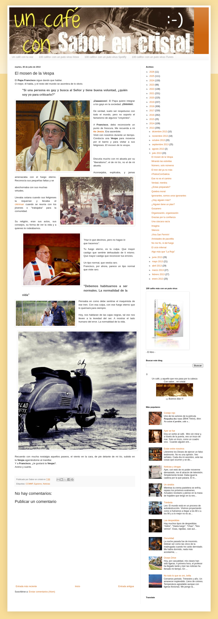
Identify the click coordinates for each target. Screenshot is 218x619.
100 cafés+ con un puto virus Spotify (105, 56)
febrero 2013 (158, 274)
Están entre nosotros (174, 448)
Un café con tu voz (22, 56)
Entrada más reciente (26, 586)
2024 (152, 80)
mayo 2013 (158, 261)
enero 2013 (158, 279)
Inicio (77, 586)
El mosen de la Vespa (162, 157)
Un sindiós (169, 484)
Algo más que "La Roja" (163, 251)
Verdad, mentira (159, 183)
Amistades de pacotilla (162, 239)
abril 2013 (157, 265)
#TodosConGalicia (160, 174)
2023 (152, 84)
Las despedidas (171, 520)
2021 (152, 93)
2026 (152, 72)
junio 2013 (157, 257)
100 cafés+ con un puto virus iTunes (152, 56)
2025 (152, 76)
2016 (152, 115)
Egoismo (38, 484)
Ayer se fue (169, 431)
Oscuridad (169, 538)
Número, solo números (162, 165)
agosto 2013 (158, 149)
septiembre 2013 (160, 144)
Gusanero (156, 208)
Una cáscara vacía (160, 221)
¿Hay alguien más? (161, 200)
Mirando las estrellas (161, 161)
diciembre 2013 (160, 131)
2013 (152, 128)
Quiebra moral (158, 191)
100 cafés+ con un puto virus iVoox (59, 56)
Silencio (155, 230)
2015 (152, 119)
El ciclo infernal (158, 247)
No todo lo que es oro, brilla (177, 575)
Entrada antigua (126, 586)
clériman (19, 204)
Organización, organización (164, 213)
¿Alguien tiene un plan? (163, 204)
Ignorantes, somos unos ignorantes (168, 195)
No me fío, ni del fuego (162, 243)
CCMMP (29, 484)
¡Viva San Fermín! (160, 234)
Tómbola (168, 502)
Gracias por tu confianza (163, 217)
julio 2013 (157, 153)
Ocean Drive (170, 558)
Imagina (155, 226)
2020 (152, 97)
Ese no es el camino (161, 178)
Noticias (46, 484)
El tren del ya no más (161, 170)
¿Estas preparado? (160, 187)
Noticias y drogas (172, 466)
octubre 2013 (159, 140)
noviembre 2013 (160, 136)
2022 (152, 89)
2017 (152, 110)
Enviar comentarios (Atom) (42, 591)
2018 (152, 106)
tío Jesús (98, 131)
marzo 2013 (158, 270)
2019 (152, 102)
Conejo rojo (169, 413)
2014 (152, 123)
